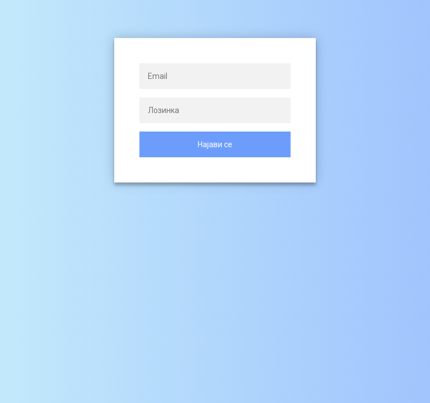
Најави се (215, 144)
